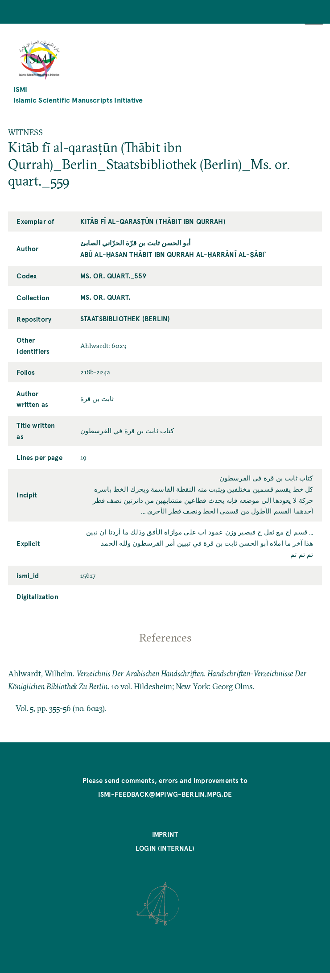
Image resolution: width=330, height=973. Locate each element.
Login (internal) (165, 848)
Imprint (165, 834)
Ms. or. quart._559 (113, 275)
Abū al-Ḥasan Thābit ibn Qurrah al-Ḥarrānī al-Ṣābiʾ (173, 254)
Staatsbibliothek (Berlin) (125, 318)
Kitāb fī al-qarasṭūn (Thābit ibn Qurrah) (153, 221)
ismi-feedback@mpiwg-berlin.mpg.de (165, 794)
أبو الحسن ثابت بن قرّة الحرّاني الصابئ (135, 242)
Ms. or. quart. (105, 297)
